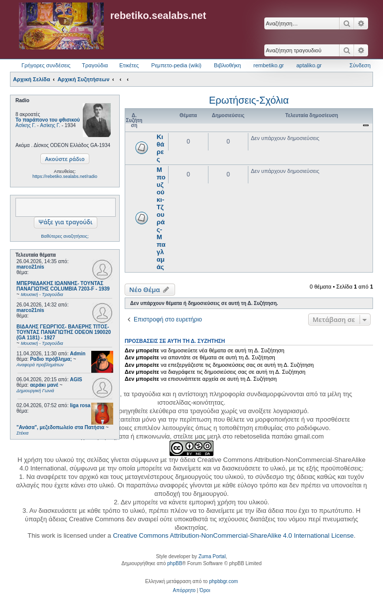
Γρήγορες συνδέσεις (45, 65)
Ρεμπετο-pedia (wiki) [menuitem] (176, 65)
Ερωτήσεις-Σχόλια (249, 100)
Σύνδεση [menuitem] (360, 65)
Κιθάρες (160, 148)
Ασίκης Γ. (25, 125)
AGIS (76, 379)
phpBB (174, 563)
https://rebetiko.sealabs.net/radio (64, 176)
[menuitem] (184, 590)
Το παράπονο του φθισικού (47, 120)
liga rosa (80, 405)
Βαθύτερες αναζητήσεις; (64, 236)
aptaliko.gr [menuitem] (309, 65)
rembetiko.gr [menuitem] (268, 65)
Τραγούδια (95, 65)
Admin (77, 353)
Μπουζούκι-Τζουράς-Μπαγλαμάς (161, 218)
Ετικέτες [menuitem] (129, 65)
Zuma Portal (211, 556)
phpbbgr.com (223, 581)
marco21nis (30, 267)
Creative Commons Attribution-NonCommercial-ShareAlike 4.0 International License (233, 535)
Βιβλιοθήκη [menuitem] (227, 65)
